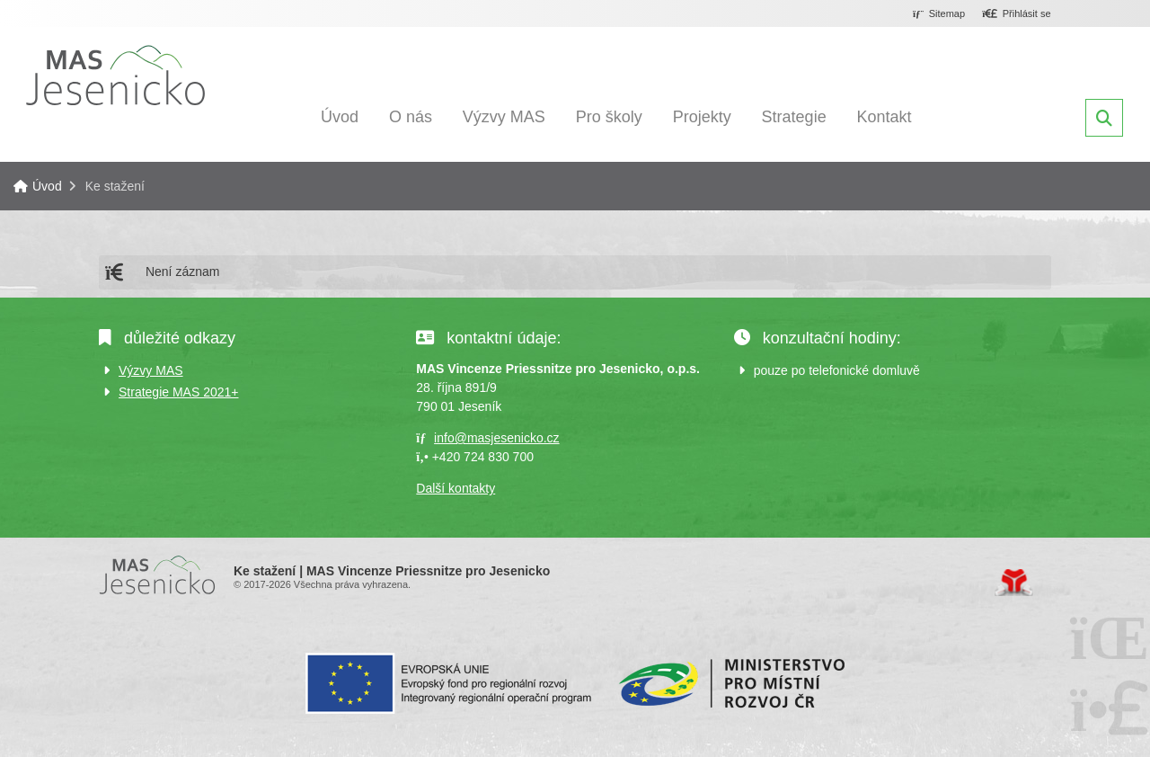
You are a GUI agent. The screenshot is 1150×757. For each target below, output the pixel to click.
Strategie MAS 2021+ (178, 392)
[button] (1017, 14)
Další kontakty (455, 488)
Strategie (794, 117)
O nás (410, 117)
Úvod (115, 75)
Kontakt (884, 117)
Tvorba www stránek (1014, 582)
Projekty (702, 117)
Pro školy (609, 117)
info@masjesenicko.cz (497, 438)
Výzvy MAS (504, 117)
